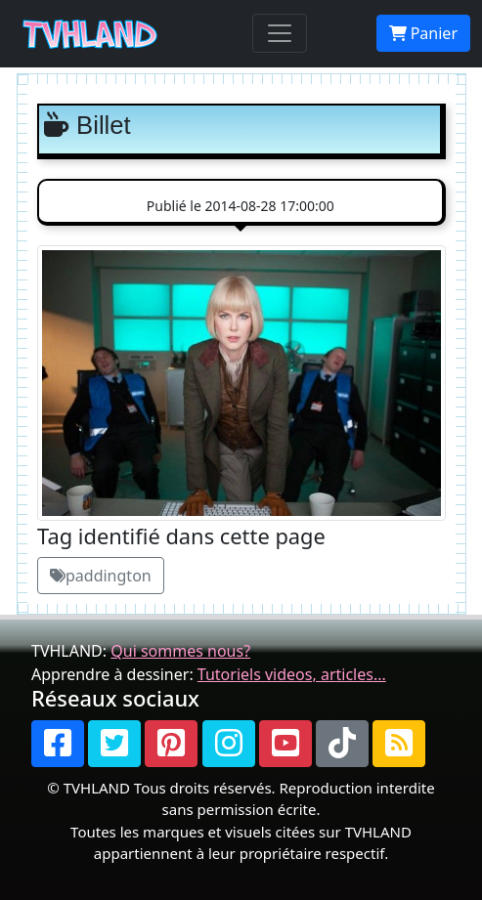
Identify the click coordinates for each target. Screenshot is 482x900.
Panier (423, 33)
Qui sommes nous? (180, 651)
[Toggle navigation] (279, 33)
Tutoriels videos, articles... (291, 674)
